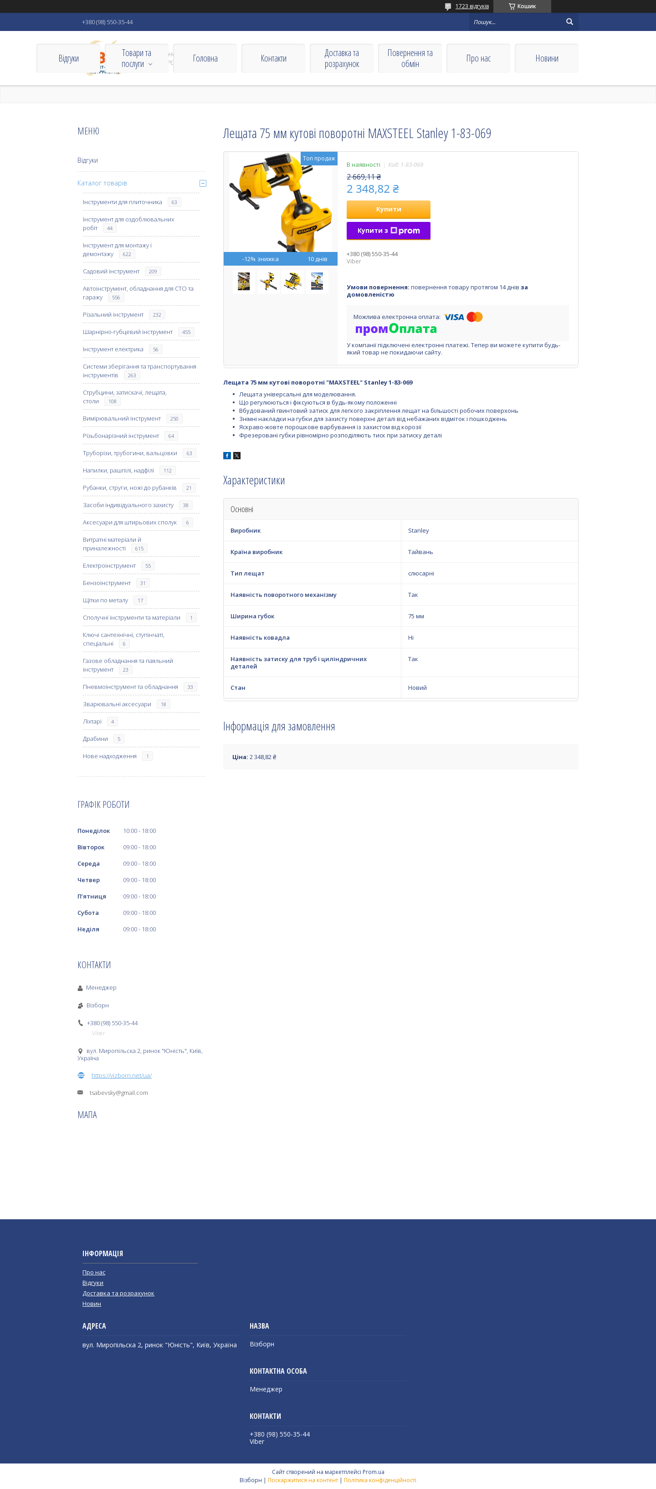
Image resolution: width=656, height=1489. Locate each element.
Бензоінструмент (107, 583)
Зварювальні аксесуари (117, 704)
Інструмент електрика (113, 349)
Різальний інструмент (113, 314)
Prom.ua (373, 1472)
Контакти (274, 58)
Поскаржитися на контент (303, 1480)
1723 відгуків (472, 6)
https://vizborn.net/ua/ (122, 1075)
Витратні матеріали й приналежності (112, 543)
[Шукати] (569, 22)
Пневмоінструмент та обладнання (130, 687)
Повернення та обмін (410, 58)
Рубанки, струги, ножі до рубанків (130, 487)
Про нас (478, 58)
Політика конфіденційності (380, 1480)
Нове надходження (110, 756)
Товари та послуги (137, 58)
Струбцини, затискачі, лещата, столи (125, 396)
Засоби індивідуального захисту (128, 505)
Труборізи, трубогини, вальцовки (130, 453)
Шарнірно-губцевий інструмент (128, 332)
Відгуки (68, 58)
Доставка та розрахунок (342, 58)
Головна (205, 58)
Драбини (95, 738)
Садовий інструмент (111, 271)
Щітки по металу (105, 600)
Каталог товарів (102, 183)
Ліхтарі (92, 721)
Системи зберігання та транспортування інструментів (139, 370)
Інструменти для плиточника (122, 202)
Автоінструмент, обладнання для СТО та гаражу (138, 292)
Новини (547, 58)
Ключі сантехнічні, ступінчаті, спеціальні (123, 639)
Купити (388, 209)
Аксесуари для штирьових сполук (130, 522)
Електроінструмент (109, 565)
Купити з (389, 230)
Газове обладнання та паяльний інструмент (128, 665)
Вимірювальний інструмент (122, 418)
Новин (91, 1303)
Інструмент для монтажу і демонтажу (117, 249)
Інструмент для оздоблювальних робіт (128, 223)
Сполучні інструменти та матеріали (131, 617)
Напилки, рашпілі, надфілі (118, 470)
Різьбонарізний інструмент (121, 435)
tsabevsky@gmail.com (119, 1092)
